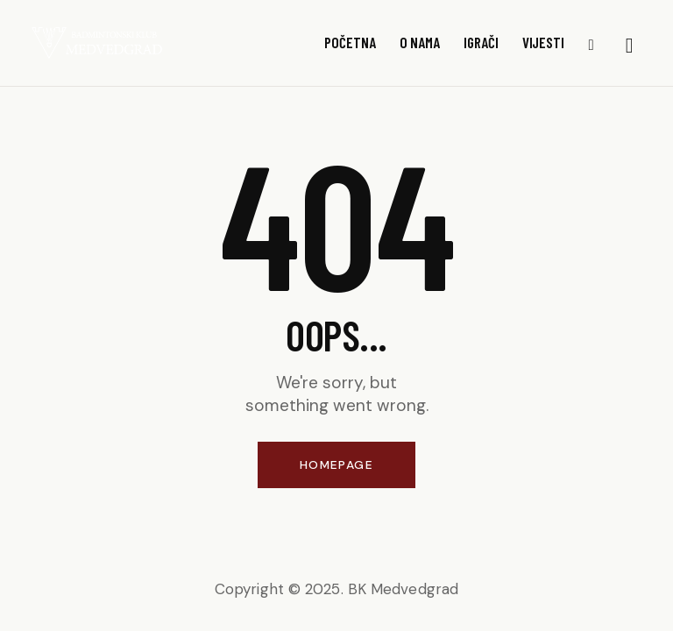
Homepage (336, 464)
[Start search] (629, 46)
